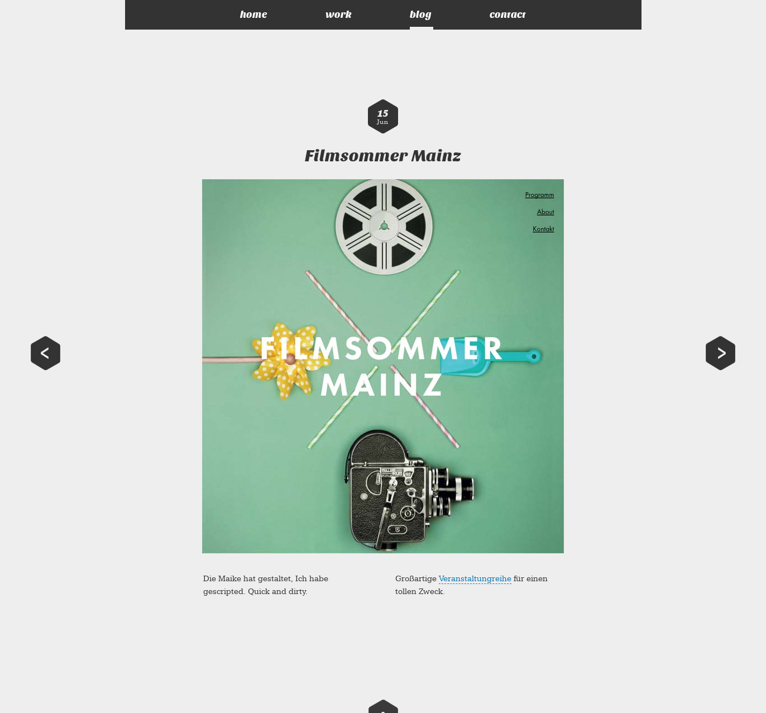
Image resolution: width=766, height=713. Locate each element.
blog (421, 15)
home (253, 15)
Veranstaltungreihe (475, 579)
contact (508, 15)
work (338, 15)
